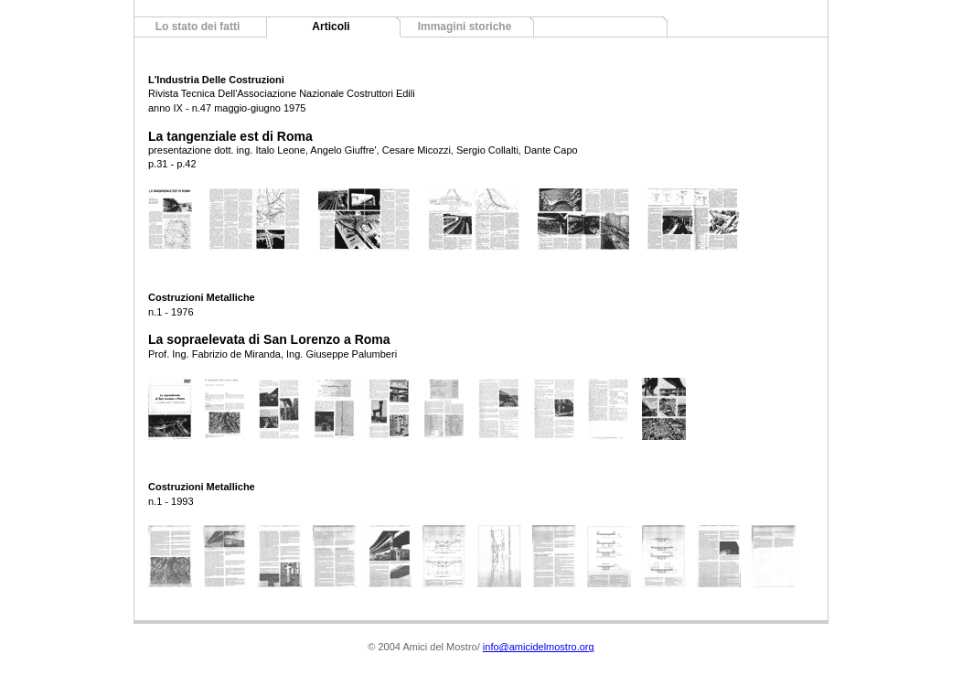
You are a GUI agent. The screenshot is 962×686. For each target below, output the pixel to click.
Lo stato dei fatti (197, 26)
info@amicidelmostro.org (538, 646)
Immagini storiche (465, 26)
